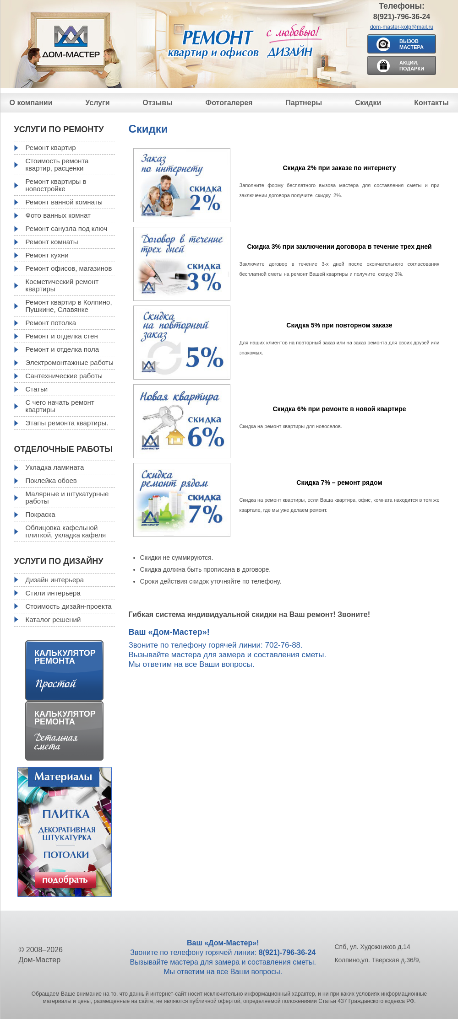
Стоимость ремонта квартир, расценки (57, 164)
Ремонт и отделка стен (62, 336)
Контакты (431, 103)
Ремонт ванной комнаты (64, 202)
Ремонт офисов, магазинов (69, 268)
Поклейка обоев (51, 480)
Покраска (40, 514)
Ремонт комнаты (52, 242)
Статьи (37, 389)
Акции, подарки (411, 65)
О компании (31, 103)
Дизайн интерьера (55, 580)
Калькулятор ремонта (65, 657)
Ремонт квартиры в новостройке (56, 185)
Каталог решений (53, 619)
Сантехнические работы (64, 376)
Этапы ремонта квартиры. (67, 423)
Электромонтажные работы (70, 362)
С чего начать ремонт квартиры (60, 405)
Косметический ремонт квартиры (62, 285)
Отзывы (157, 103)
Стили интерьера (53, 593)
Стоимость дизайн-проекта (69, 606)
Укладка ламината (55, 467)
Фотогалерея (229, 103)
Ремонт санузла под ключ (67, 228)
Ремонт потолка (51, 323)
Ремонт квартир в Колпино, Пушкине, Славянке (69, 305)
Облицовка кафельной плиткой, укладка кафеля (66, 531)
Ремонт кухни (47, 255)
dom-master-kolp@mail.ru (401, 27)
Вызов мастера (411, 44)
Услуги (97, 103)
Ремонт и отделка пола (62, 349)
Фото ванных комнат (58, 215)
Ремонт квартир (51, 147)
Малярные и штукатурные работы (67, 497)
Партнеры (303, 103)
